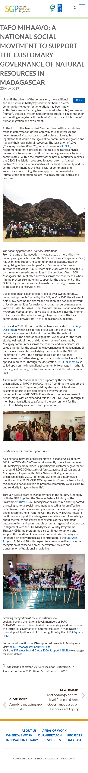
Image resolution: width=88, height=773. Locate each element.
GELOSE (65, 146)
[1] (4, 665)
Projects (74, 735)
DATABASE (74, 740)
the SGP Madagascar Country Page (29, 647)
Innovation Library (22, 740)
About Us (29, 730)
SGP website (21, 650)
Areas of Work (54, 730)
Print (79, 100)
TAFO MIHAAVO (67, 362)
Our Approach (50, 735)
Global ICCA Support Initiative (53, 650)
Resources (52, 740)
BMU (23, 502)
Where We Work (19, 735)
